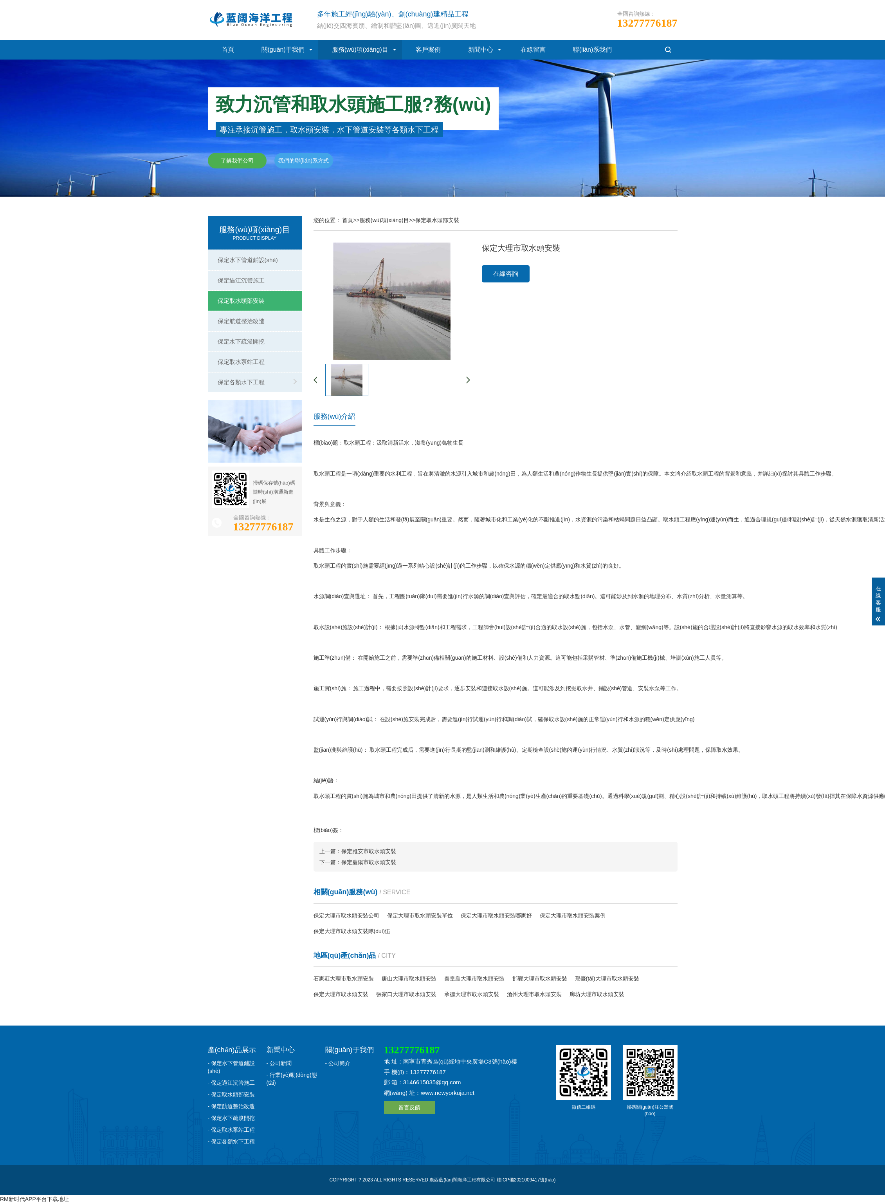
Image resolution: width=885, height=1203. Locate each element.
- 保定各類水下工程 (231, 1141)
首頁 (228, 49)
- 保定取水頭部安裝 (231, 1094)
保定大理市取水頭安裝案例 (573, 915)
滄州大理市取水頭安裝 (534, 994)
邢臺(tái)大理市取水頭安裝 (607, 978)
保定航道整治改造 (241, 321)
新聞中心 (480, 49)
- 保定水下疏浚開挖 (231, 1118)
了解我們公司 (237, 160)
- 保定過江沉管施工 (231, 1083)
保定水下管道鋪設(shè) (248, 260)
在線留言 (533, 49)
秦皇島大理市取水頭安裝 (474, 978)
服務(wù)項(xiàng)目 (360, 49)
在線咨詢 (505, 273)
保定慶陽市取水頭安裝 (368, 862)
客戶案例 (428, 49)
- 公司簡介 (338, 1063)
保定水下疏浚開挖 (241, 341)
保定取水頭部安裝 (241, 300)
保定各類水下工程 (241, 382)
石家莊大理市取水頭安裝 (344, 978)
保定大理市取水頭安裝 (341, 994)
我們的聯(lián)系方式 (303, 160)
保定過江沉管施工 (241, 280)
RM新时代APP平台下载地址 (34, 1199)
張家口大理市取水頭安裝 (406, 994)
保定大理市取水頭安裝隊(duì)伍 (352, 931)
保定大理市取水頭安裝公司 (346, 915)
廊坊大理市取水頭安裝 (597, 994)
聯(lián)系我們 (592, 49)
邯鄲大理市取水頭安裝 (539, 978)
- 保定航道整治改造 (231, 1106)
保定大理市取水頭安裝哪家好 (496, 915)
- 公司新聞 (279, 1063)
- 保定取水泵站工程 (231, 1130)
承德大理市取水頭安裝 (471, 994)
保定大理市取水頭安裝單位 (420, 915)
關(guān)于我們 (283, 49)
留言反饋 (409, 1107)
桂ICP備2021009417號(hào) (526, 1180)
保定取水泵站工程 (241, 361)
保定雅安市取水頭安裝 (368, 851)
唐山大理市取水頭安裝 (409, 978)
